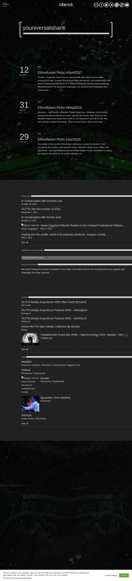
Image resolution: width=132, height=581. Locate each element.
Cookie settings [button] (111, 575)
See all (24, 242)
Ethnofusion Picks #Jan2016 (59, 139)
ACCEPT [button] (124, 575)
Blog (39, 67)
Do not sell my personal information (17, 578)
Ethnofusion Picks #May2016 (60, 108)
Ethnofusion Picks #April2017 (60, 73)
